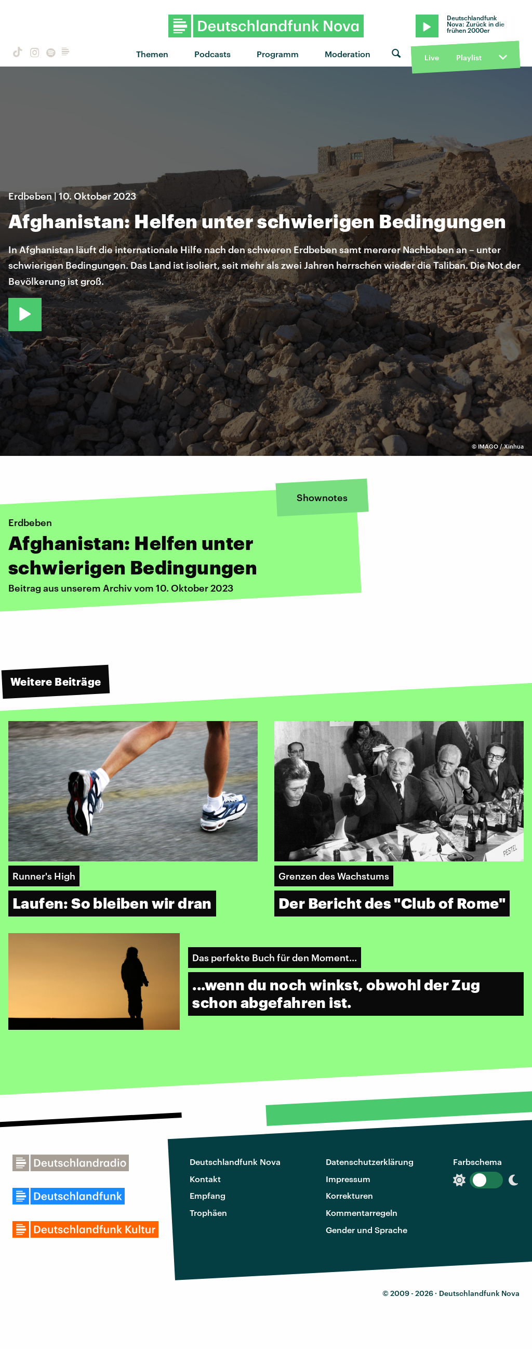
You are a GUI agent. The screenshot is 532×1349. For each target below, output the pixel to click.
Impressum (348, 1179)
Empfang (207, 1195)
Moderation (347, 54)
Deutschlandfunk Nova (235, 1162)
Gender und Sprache (366, 1230)
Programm (278, 54)
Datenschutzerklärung (370, 1162)
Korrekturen (349, 1195)
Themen (152, 54)
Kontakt (205, 1179)
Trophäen (208, 1212)
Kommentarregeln (361, 1212)
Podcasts (212, 54)
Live (431, 57)
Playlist (469, 57)
